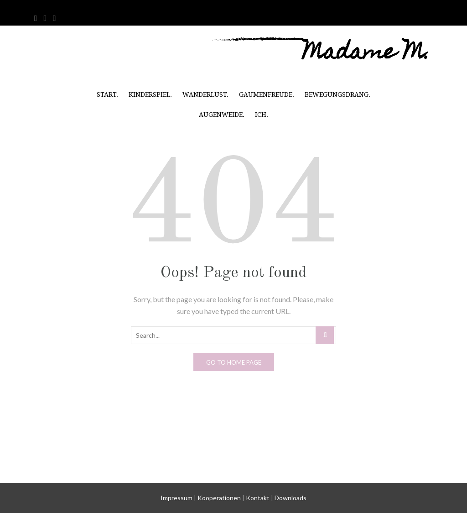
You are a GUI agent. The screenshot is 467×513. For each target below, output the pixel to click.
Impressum (176, 498)
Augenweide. (221, 114)
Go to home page (233, 362)
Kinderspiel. (150, 94)
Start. (107, 94)
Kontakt (258, 498)
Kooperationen (219, 498)
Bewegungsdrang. (337, 94)
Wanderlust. (205, 94)
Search (325, 335)
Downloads (290, 498)
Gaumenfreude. (266, 94)
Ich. (261, 114)
